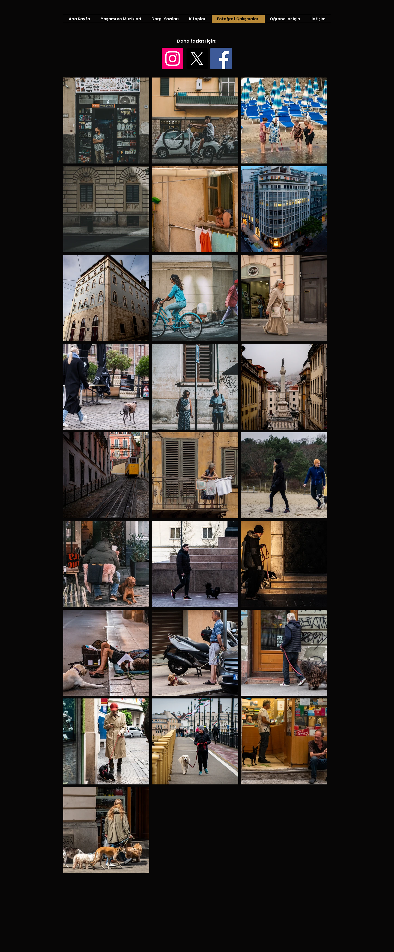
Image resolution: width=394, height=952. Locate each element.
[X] (197, 58)
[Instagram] (172, 58)
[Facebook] (221, 58)
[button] (285, 19)
